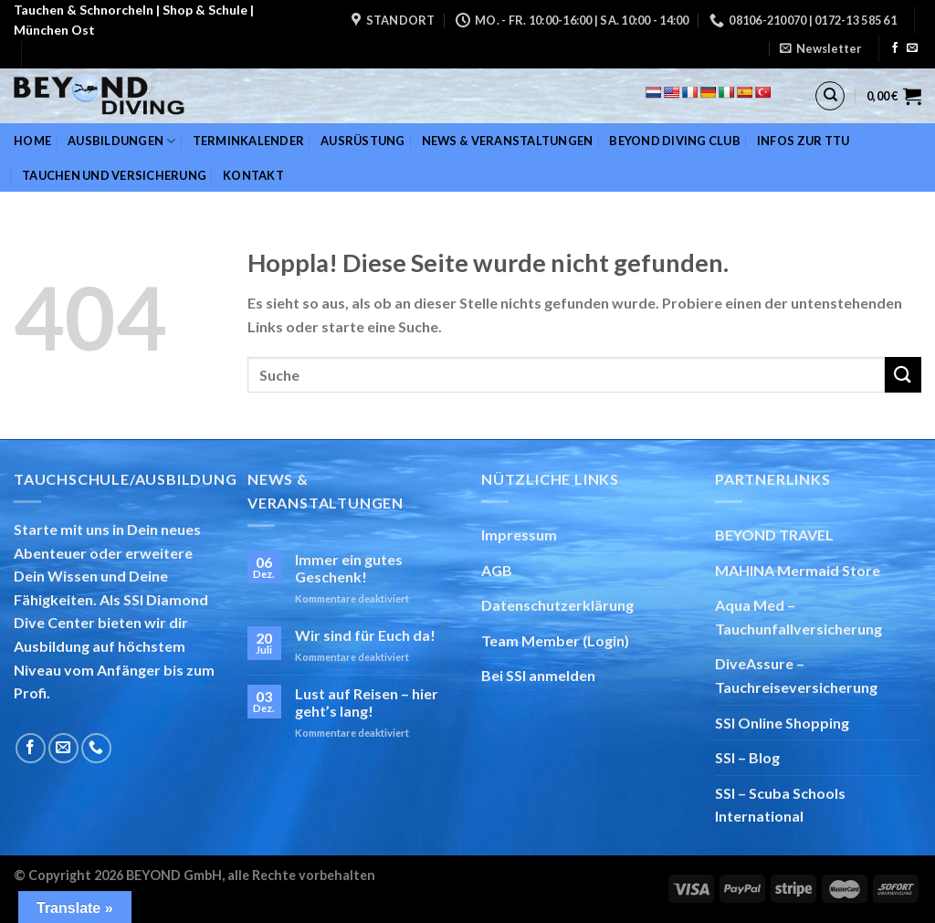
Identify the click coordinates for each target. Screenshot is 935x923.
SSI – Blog (747, 757)
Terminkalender (249, 140)
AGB (496, 570)
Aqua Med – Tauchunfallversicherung (798, 616)
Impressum (519, 534)
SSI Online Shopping (782, 722)
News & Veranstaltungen (508, 140)
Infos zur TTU (803, 140)
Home (32, 140)
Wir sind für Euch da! (365, 635)
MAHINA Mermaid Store (797, 570)
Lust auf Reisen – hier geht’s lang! (366, 702)
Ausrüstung (362, 140)
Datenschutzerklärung (557, 605)
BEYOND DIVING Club (675, 140)
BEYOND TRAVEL (774, 534)
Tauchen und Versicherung (114, 175)
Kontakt (253, 175)
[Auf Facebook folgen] (894, 48)
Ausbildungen (122, 141)
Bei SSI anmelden (538, 675)
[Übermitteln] (903, 375)
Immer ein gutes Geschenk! (349, 568)
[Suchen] (830, 95)
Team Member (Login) (555, 640)
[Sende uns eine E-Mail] (912, 48)
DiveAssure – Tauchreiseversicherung (796, 675)
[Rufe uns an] (96, 748)
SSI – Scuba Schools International (780, 804)
